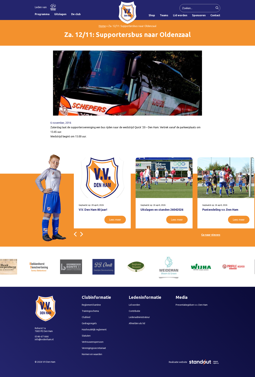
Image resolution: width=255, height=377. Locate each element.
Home (102, 26)
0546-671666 (42, 336)
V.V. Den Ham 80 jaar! (93, 209)
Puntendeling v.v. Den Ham (220, 209)
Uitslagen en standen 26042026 (162, 209)
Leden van (41, 7)
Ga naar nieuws (210, 234)
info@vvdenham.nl (44, 339)
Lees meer (115, 219)
